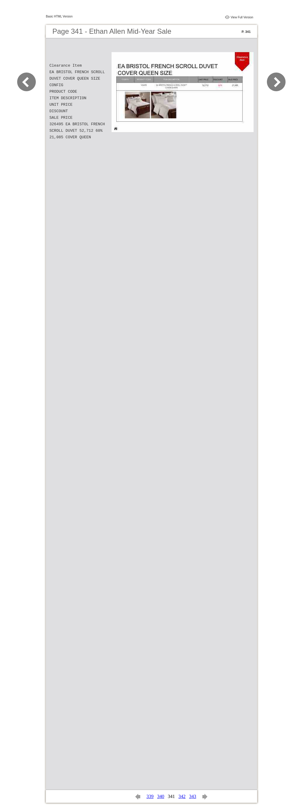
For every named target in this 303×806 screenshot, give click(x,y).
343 (192, 796)
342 (182, 796)
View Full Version (242, 17)
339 (150, 796)
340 (160, 796)
